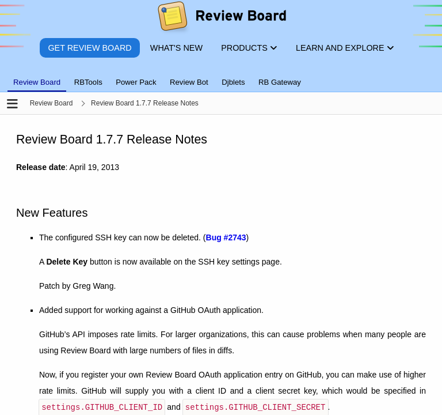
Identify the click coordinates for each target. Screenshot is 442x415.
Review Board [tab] (36, 82)
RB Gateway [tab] (279, 82)
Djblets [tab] (233, 82)
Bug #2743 (226, 237)
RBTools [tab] (88, 82)
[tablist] (221, 75)
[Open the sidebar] (12, 104)
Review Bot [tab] (189, 82)
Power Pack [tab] (136, 82)
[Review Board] (221, 18)
